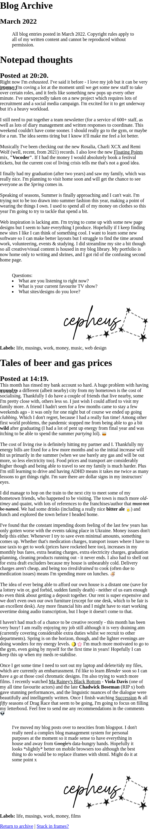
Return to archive (16, 826)
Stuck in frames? (53, 826)
